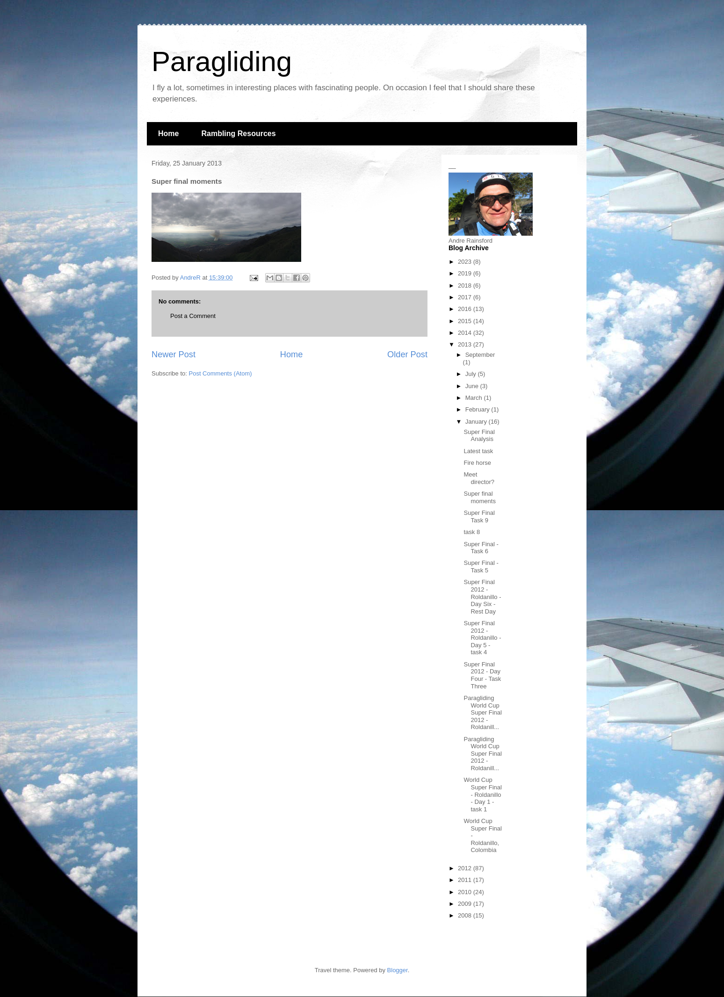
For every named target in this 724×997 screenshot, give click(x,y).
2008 (465, 915)
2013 (465, 344)
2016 (465, 308)
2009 (465, 903)
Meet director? (478, 478)
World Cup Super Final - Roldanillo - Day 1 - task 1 (482, 794)
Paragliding (222, 61)
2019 (465, 273)
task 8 (471, 531)
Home (168, 133)
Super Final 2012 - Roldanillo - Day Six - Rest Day (482, 596)
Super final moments (479, 497)
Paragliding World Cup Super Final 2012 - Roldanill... (482, 712)
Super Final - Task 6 (480, 548)
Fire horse (477, 462)
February (478, 409)
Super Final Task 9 (478, 516)
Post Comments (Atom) (220, 373)
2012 (465, 868)
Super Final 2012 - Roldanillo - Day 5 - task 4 (482, 638)
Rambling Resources (238, 133)
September (480, 354)
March (474, 397)
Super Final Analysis (478, 435)
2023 (465, 261)
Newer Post (173, 354)
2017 (465, 297)
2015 (465, 321)
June (472, 386)
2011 (465, 879)
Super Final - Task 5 (480, 566)
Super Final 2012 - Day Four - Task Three (482, 675)
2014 (465, 332)
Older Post (407, 354)
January (477, 421)
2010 (465, 892)
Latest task (478, 451)
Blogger (397, 970)
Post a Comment (193, 315)
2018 (465, 285)
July (471, 373)
